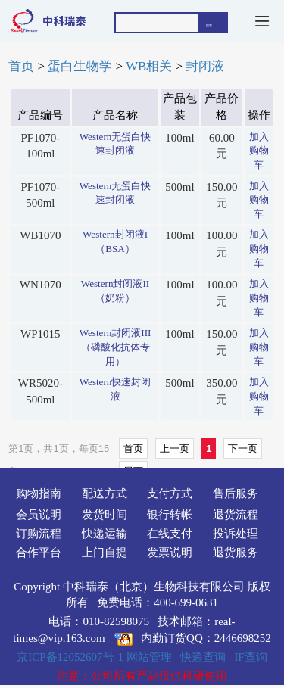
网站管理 (149, 657)
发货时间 (104, 515)
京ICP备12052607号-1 (70, 657)
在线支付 (169, 534)
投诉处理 (235, 534)
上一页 (174, 448)
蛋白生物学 (80, 66)
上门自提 (104, 552)
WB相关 (149, 66)
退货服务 (235, 552)
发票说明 (169, 552)
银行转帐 (169, 515)
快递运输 (104, 534)
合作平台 (38, 552)
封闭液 (205, 66)
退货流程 (235, 515)
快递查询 (203, 657)
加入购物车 (259, 151)
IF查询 (250, 657)
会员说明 (38, 515)
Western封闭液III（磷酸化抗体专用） (115, 347)
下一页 (242, 448)
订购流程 (38, 534)
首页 (21, 66)
